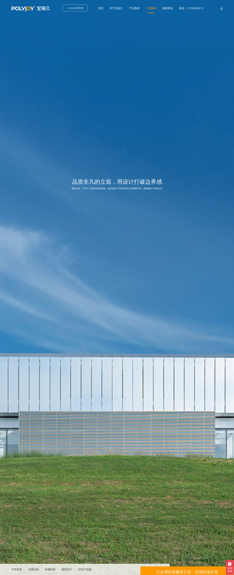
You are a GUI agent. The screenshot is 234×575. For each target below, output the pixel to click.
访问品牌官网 (75, 8)
